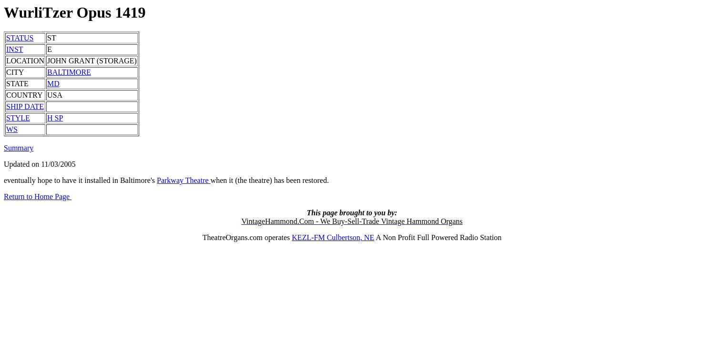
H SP (55, 118)
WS (12, 129)
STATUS (19, 38)
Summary (18, 148)
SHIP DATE (25, 106)
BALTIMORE (69, 72)
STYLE (18, 118)
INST (14, 49)
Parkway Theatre (184, 180)
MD (53, 84)
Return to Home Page (37, 196)
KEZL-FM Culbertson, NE (333, 237)
